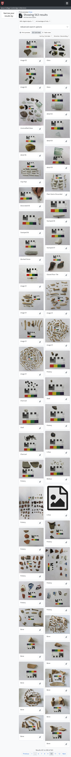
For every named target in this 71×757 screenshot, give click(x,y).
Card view (36, 32)
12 (59, 754)
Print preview (25, 32)
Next (64, 754)
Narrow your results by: (9, 14)
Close (30, 12)
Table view (46, 32)
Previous (26, 754)
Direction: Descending (61, 36)
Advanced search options (31, 27)
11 (55, 754)
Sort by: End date (44, 36)
